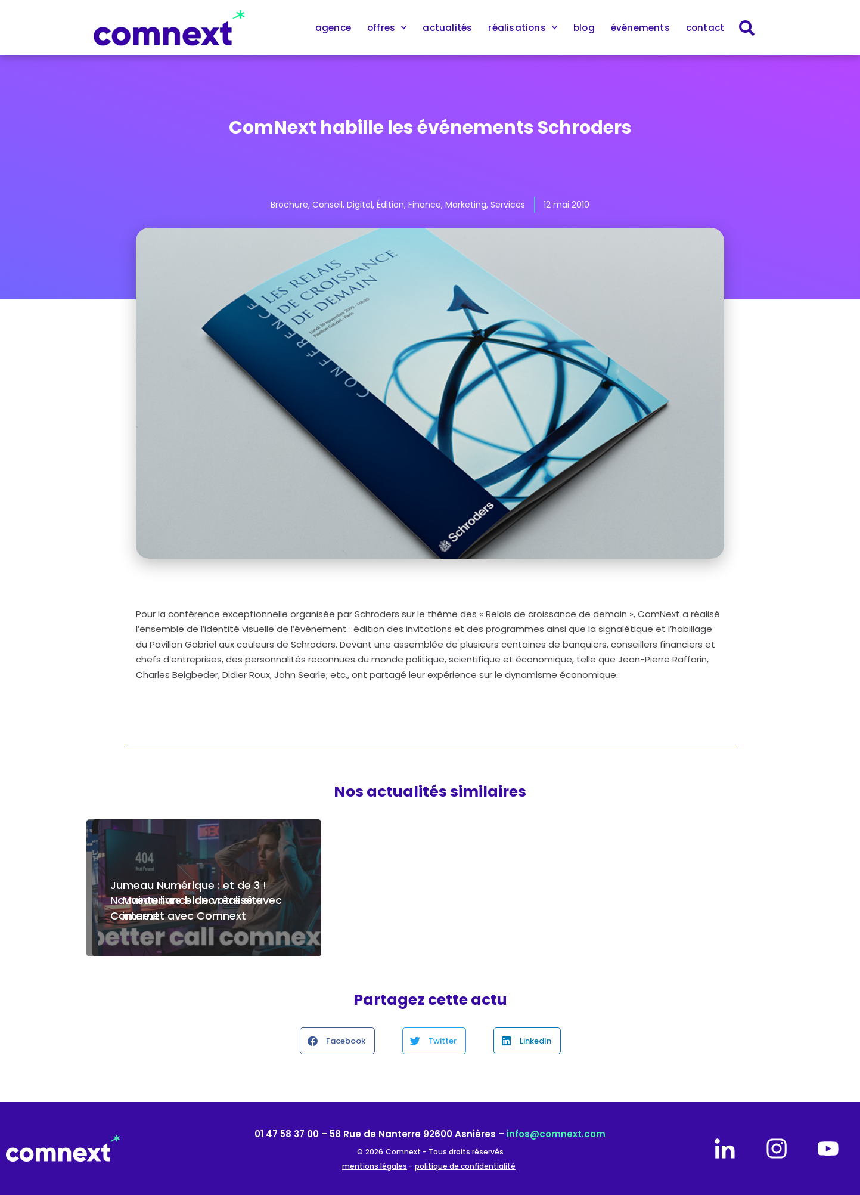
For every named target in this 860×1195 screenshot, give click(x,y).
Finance (424, 204)
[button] (337, 1040)
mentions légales (374, 1166)
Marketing (465, 204)
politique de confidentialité (465, 1166)
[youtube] (828, 1148)
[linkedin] (725, 1148)
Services (507, 204)
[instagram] (776, 1148)
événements (640, 27)
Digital (359, 204)
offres (386, 27)
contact (705, 27)
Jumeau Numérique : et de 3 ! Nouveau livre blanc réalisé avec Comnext (196, 900)
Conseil (327, 204)
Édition (390, 204)
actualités (447, 27)
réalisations (522, 27)
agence (333, 27)
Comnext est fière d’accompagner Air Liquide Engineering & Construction (416, 900)
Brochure (289, 204)
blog (584, 27)
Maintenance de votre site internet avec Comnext (645, 907)
